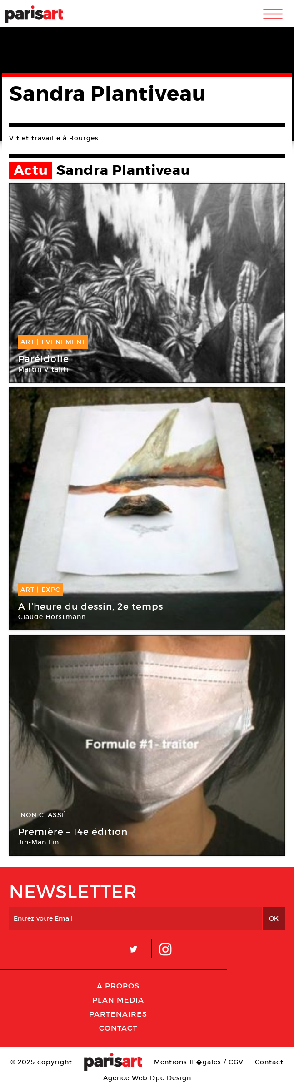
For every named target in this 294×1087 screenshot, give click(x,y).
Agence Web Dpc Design (147, 1078)
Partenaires (118, 1013)
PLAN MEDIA (118, 999)
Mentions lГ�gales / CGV (199, 1062)
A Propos (118, 985)
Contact (118, 1027)
